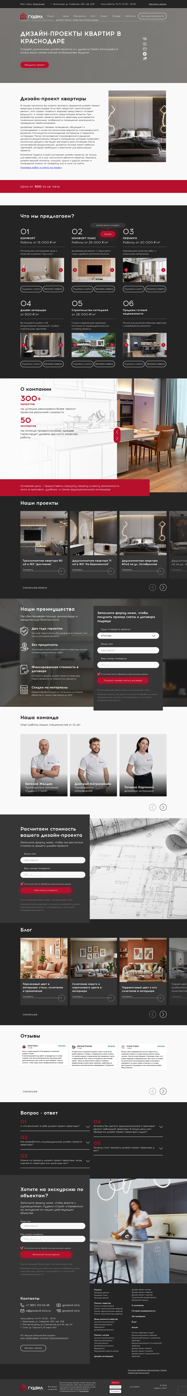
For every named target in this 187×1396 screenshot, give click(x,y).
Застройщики (138, 1316)
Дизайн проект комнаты (142, 1351)
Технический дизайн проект (144, 1297)
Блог (93, 16)
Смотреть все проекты (35, 587)
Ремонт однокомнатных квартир (108, 1309)
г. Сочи (24, 1327)
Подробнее (84, 1391)
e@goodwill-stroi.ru (38, 1310)
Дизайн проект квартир (142, 1292)
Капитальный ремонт (103, 1325)
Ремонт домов (101, 1335)
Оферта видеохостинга (138, 1373)
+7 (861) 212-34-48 (37, 1305)
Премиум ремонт (101, 1298)
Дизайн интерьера (103, 1356)
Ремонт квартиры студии (143, 1333)
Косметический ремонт (104, 1322)
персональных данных (138, 674)
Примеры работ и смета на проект (41, 167)
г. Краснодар (27, 1321)
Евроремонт (99, 1327)
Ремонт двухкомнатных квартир (108, 1311)
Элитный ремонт (101, 1343)
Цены (65, 16)
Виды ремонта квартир (106, 1319)
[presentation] (152, 587)
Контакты (130, 16)
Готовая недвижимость (144, 1311)
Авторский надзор (140, 1300)
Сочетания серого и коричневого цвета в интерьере (87, 987)
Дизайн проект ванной (142, 1348)
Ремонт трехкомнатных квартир (108, 1314)
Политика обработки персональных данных (147, 1370)
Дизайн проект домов (141, 1290)
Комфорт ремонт (101, 1293)
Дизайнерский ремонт (104, 1330)
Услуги (50, 16)
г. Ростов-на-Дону (30, 1324)
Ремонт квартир (102, 1303)
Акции (104, 16)
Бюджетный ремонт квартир (144, 1335)
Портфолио (80, 16)
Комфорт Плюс (101, 1295)
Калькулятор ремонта (152, 16)
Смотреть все (30, 1014)
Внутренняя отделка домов (106, 1351)
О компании (138, 1305)
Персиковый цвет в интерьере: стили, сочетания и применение (43, 987)
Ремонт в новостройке (104, 1306)
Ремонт (98, 1290)
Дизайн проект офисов (142, 1295)
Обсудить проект (34, 65)
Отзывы (116, 16)
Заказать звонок (158, 4)
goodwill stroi (71, 1305)
